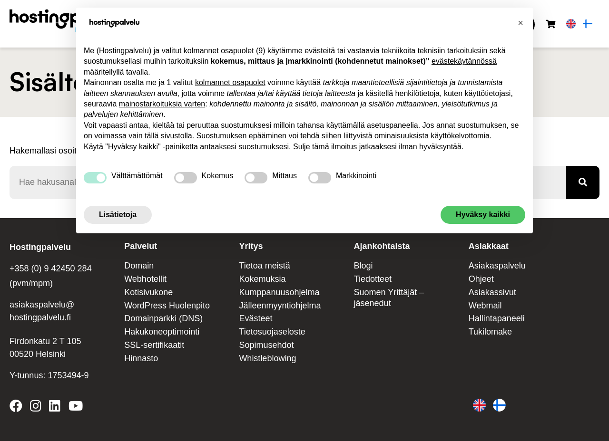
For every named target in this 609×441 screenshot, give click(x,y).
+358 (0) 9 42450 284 (51, 268)
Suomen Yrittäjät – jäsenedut (389, 298)
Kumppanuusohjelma (279, 292)
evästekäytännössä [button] (464, 61)
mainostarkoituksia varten (162, 104)
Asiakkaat (489, 246)
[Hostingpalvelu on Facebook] (18, 407)
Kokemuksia (262, 279)
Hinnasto (141, 358)
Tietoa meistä (264, 265)
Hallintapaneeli (497, 318)
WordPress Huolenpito (167, 305)
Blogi (363, 265)
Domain (139, 265)
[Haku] (582, 182)
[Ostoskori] (550, 24)
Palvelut (140, 246)
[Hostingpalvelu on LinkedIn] (54, 407)
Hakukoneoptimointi (161, 331)
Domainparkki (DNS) (163, 318)
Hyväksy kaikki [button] (483, 215)
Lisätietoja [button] (118, 215)
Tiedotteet (373, 279)
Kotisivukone (148, 292)
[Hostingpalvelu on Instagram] (35, 407)
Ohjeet (481, 279)
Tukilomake (490, 331)
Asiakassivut (492, 292)
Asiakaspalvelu (497, 265)
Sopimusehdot (266, 345)
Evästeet (255, 318)
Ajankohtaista (382, 246)
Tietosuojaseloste (272, 331)
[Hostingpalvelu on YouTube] (75, 407)
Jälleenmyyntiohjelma (280, 305)
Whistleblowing (267, 358)
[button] (520, 22)
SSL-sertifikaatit (154, 345)
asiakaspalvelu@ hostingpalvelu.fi (42, 311)
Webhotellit (145, 279)
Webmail (485, 305)
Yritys (251, 246)
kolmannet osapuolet (230, 82)
